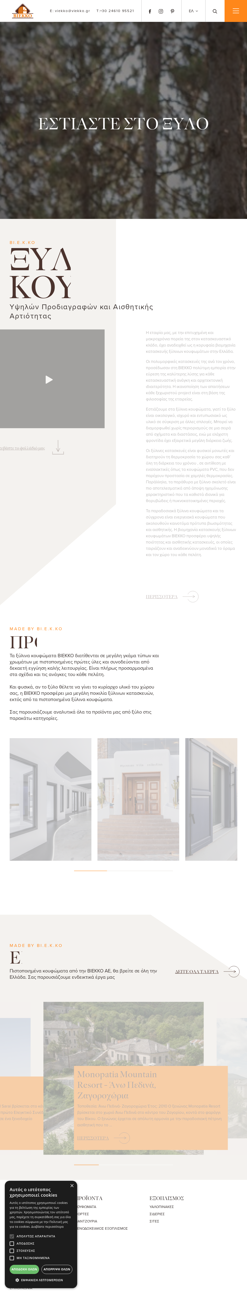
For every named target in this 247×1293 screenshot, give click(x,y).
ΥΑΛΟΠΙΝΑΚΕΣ (162, 1206)
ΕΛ (192, 10)
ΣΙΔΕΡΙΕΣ (157, 1213)
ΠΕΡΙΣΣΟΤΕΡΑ (162, 596)
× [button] (72, 1186)
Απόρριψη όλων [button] (57, 1269)
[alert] (41, 1234)
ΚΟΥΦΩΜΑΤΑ (85, 1206)
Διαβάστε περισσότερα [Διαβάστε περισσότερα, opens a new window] (47, 1227)
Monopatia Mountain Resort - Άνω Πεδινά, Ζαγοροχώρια (161, 1071)
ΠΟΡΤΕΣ (82, 1213)
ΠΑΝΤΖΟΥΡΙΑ (86, 1221)
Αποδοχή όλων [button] (24, 1269)
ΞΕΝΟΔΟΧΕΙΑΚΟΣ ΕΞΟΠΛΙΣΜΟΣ (101, 1228)
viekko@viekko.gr (70, 11)
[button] (41, 1280)
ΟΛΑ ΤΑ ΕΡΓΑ (197, 971)
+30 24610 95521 (115, 10)
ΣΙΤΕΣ (154, 1221)
